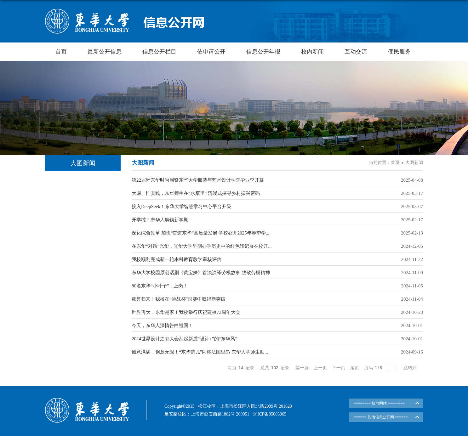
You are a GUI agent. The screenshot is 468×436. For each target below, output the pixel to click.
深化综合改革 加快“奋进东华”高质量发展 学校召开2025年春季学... (200, 232)
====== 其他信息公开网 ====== (381, 417)
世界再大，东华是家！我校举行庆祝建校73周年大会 (186, 312)
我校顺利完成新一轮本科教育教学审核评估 (176, 259)
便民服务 (399, 51)
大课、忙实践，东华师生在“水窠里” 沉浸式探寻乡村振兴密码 (196, 193)
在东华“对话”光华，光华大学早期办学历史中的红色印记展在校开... (202, 246)
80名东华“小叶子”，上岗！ (160, 285)
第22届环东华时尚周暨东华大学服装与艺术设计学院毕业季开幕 (198, 180)
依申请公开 (211, 51)
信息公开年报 (263, 51)
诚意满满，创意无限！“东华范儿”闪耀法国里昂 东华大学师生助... (200, 351)
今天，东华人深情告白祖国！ (162, 325)
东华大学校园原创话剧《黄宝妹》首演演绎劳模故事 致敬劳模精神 (201, 272)
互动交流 (356, 51)
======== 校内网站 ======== (379, 403)
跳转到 (410, 367)
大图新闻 (414, 162)
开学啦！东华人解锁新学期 (160, 219)
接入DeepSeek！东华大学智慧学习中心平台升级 (181, 206)
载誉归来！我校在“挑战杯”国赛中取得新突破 (178, 299)
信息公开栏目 (159, 51)
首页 (61, 51)
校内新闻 (312, 51)
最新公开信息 (105, 51)
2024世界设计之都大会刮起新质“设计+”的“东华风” (184, 338)
